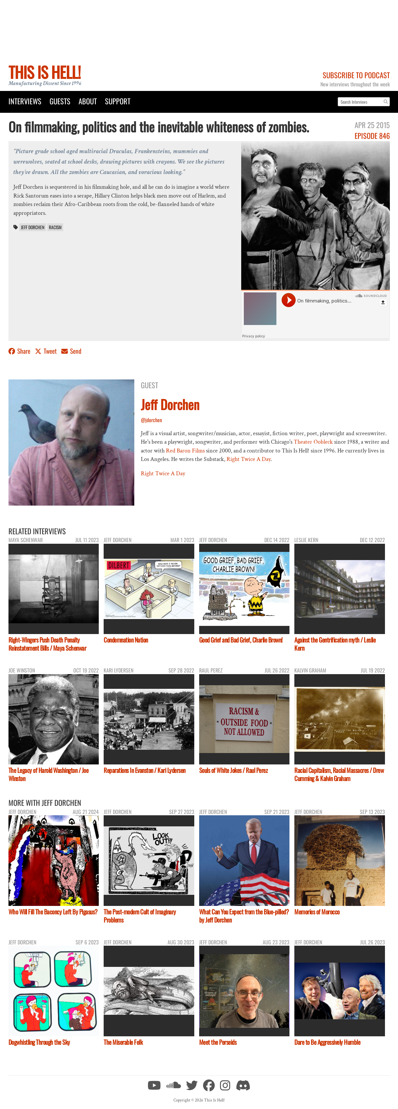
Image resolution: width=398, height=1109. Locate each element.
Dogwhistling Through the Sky (39, 1042)
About (88, 101)
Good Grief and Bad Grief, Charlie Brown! (241, 639)
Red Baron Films (185, 450)
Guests (60, 101)
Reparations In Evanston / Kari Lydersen (144, 770)
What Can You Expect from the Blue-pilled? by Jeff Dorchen (244, 915)
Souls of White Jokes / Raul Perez (233, 770)
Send (71, 351)
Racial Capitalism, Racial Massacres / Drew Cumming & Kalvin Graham (339, 774)
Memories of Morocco (317, 911)
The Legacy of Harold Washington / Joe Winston (48, 774)
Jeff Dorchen (32, 227)
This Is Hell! (44, 71)
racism (55, 227)
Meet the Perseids (218, 1042)
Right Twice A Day (249, 459)
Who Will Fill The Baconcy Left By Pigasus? (52, 911)
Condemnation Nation (126, 639)
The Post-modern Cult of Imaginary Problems (140, 915)
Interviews (24, 101)
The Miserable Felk (123, 1042)
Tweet (46, 351)
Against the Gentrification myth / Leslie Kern (335, 644)
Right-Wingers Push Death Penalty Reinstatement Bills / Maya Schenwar (47, 644)
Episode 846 (372, 135)
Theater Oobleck (313, 442)
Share (20, 351)
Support (117, 101)
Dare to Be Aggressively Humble (327, 1042)
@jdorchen (151, 420)
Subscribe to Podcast (356, 74)
